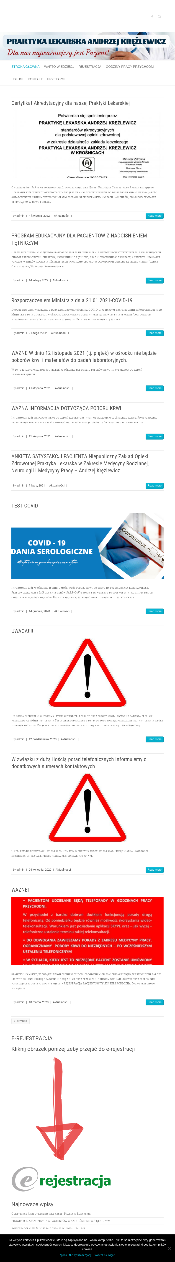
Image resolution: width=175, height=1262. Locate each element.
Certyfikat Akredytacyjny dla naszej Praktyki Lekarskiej (70, 103)
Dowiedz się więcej (105, 1255)
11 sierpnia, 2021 (40, 436)
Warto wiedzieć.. (59, 66)
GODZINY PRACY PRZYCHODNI (130, 66)
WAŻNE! (20, 890)
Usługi (17, 79)
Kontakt (35, 79)
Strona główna (25, 66)
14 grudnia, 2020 (39, 611)
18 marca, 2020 (39, 1002)
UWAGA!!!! (22, 631)
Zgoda (63, 1255)
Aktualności (61, 215)
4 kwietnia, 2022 (39, 215)
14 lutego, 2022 (38, 280)
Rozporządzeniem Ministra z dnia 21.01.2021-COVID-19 (72, 300)
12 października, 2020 (43, 739)
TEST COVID (24, 505)
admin (20, 215)
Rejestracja (90, 66)
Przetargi (56, 79)
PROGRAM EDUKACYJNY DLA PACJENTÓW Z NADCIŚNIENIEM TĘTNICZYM (60, 1221)
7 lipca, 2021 (37, 485)
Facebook (152, 16)
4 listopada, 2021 (40, 388)
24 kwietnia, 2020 (40, 869)
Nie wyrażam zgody (80, 1255)
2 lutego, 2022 (38, 333)
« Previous (20, 1021)
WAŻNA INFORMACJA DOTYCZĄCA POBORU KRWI (66, 408)
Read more (155, 215)
